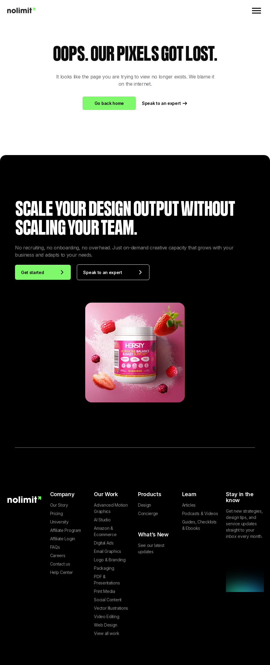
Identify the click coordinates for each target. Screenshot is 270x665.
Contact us (60, 563)
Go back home (109, 103)
